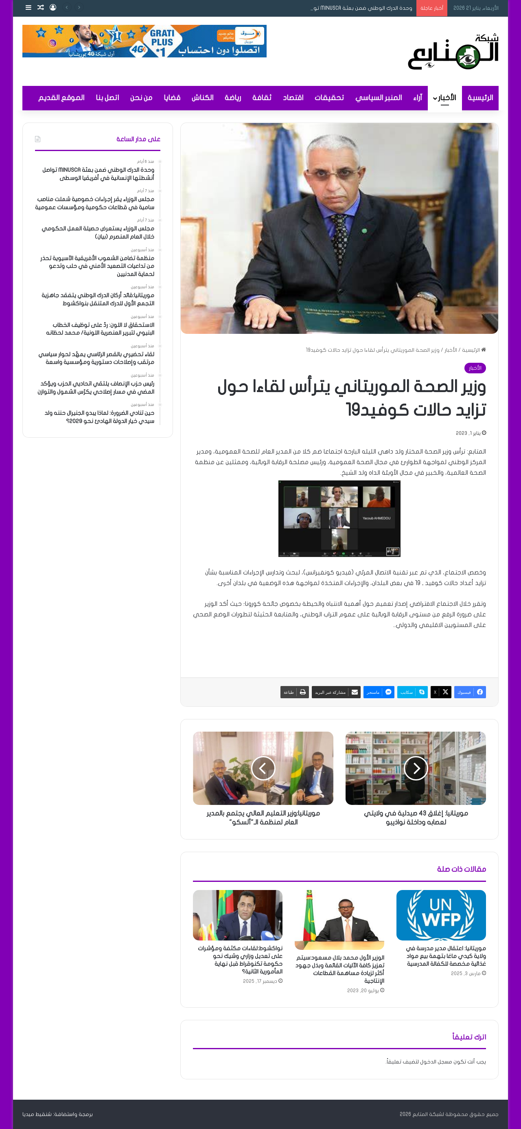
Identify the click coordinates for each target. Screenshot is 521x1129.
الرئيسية (480, 98)
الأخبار (447, 98)
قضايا (172, 98)
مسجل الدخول (436, 1062)
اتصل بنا (107, 98)
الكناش (202, 98)
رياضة (233, 98)
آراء (417, 98)
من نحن (141, 98)
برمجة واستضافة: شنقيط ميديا (57, 1114)
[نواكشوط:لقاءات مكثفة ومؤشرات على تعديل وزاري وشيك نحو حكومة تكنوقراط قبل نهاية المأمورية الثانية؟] (237, 915)
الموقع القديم (61, 98)
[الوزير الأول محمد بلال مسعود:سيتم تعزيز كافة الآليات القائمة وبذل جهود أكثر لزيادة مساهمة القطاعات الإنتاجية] (339, 919)
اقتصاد (293, 98)
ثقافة (261, 98)
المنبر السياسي (378, 98)
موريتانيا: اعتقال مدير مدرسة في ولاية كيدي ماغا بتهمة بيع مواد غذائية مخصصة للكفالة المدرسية (446, 956)
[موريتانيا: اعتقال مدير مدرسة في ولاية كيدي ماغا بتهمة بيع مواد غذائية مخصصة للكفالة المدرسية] (441, 915)
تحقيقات (329, 98)
